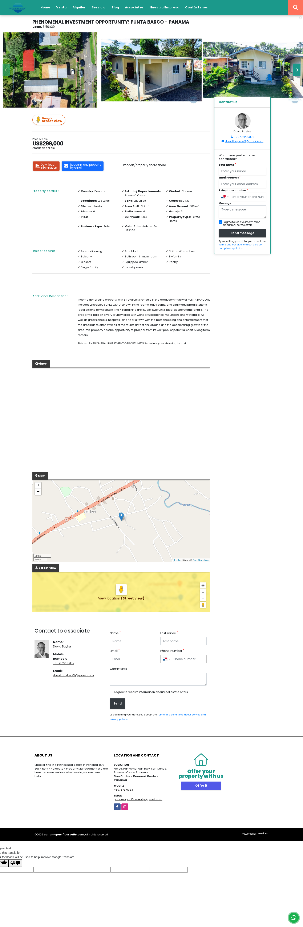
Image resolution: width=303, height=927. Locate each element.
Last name (169, 633)
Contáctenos (196, 7)
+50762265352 (63, 663)
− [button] (38, 492)
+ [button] (38, 485)
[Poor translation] (15, 863)
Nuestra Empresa (164, 7)
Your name (227, 164)
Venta (61, 7)
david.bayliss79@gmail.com (73, 675)
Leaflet (177, 560)
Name (115, 633)
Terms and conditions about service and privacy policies (240, 246)
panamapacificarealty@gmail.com (138, 799)
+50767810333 (123, 790)
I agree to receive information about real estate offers (151, 692)
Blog (115, 7)
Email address (230, 177)
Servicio (99, 7)
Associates (134, 7)
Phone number (172, 651)
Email (115, 651)
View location (109, 598)
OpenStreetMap (201, 560)
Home (45, 7)
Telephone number (233, 190)
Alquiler (79, 7)
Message (226, 203)
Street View (49, 119)
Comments (118, 669)
